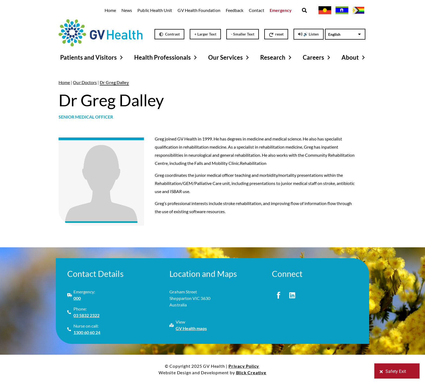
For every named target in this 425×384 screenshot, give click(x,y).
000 (77, 298)
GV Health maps (191, 328)
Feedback (234, 10)
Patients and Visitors (92, 57)
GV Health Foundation (199, 10)
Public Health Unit (154, 10)
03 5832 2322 (86, 315)
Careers (317, 57)
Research (276, 57)
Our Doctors (85, 82)
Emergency (281, 10)
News (126, 10)
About (354, 57)
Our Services (229, 57)
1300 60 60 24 (87, 332)
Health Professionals (166, 57)
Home (110, 10)
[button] (304, 10)
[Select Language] (345, 34)
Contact (256, 10)
